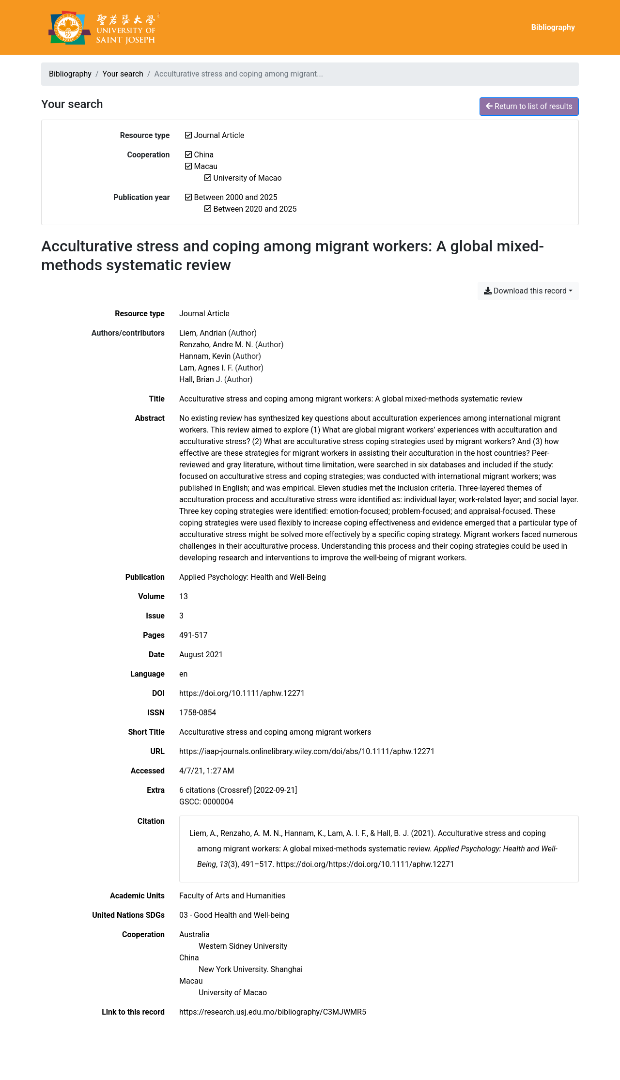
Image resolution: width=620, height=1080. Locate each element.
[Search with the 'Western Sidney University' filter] (243, 946)
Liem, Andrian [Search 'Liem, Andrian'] (202, 333)
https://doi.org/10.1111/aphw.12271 (242, 693)
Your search (123, 73)
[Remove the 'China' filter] (204, 154)
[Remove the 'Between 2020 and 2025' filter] (255, 209)
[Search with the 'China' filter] (189, 957)
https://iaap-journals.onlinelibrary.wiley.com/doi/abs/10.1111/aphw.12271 (307, 751)
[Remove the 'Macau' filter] (206, 166)
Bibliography (553, 27)
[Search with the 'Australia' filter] (194, 934)
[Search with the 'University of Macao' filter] (233, 992)
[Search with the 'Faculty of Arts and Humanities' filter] (232, 895)
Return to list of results (529, 106)
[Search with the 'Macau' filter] (191, 981)
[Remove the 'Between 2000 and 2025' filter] (236, 197)
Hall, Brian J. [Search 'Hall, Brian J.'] (200, 379)
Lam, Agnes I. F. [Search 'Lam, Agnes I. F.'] (206, 367)
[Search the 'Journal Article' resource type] (204, 313)
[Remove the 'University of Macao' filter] (248, 178)
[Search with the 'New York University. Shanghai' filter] (251, 969)
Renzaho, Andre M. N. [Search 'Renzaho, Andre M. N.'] (216, 344)
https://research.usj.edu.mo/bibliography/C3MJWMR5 (272, 1012)
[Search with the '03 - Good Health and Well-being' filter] (234, 915)
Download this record (525, 290)
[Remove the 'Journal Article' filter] (219, 135)
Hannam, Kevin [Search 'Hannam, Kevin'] (205, 356)
